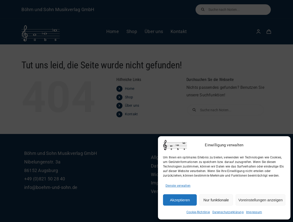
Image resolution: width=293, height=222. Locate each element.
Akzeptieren (180, 200)
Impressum (254, 212)
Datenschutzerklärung (228, 212)
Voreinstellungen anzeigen (260, 200)
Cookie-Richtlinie (198, 212)
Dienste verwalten (178, 185)
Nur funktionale (216, 200)
